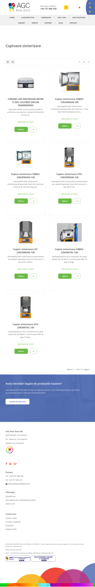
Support (48, 23)
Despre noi (11, 496)
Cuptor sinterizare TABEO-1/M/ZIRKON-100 (69, 101)
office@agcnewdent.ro (18, 484)
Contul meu (11, 518)
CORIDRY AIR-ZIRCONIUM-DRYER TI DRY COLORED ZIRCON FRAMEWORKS (26, 102)
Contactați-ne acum (17, 402)
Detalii (21, 129)
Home (12, 17)
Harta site (10, 504)
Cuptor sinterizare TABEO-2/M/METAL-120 (69, 251)
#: (79, 62)
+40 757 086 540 (48, 8)
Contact (73, 23)
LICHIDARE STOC (27, 17)
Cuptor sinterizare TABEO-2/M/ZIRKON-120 (25, 176)
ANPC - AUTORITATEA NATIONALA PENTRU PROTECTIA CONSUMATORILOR (29, 553)
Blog (61, 23)
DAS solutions (79, 17)
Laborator (46, 17)
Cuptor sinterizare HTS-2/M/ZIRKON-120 (69, 176)
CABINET (21, 23)
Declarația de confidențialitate (21, 500)
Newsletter (11, 529)
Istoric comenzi (13, 522)
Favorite (9, 525)
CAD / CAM (62, 17)
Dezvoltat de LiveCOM (13, 550)
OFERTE (35, 23)
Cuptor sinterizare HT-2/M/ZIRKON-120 (25, 251)
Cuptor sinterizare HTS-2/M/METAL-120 (26, 326)
